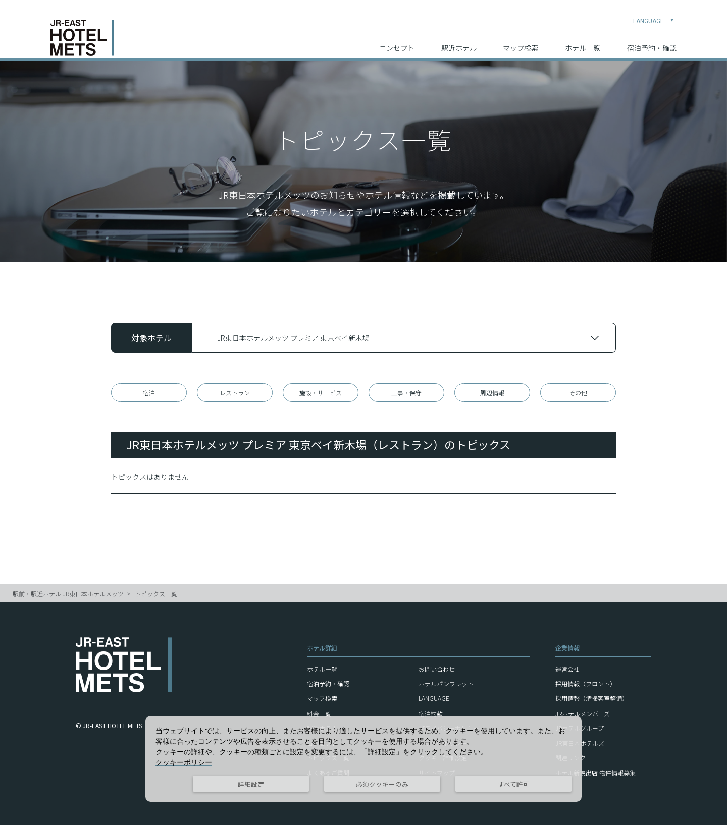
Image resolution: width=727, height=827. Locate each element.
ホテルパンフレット (446, 685)
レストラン (235, 393)
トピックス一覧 (156, 594)
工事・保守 (406, 393)
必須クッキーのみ (382, 784)
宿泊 (149, 393)
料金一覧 (319, 715)
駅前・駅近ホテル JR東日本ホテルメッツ (68, 594)
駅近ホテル (459, 41)
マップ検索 (520, 41)
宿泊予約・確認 (652, 41)
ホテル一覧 (582, 41)
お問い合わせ (437, 670)
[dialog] (363, 759)
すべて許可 (514, 784)
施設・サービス (320, 393)
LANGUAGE (653, 13)
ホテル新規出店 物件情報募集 (595, 774)
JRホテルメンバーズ (582, 715)
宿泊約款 (431, 715)
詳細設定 (251, 784)
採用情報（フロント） (585, 685)
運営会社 (567, 670)
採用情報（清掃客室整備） (591, 699)
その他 (578, 393)
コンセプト (396, 41)
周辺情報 (492, 393)
